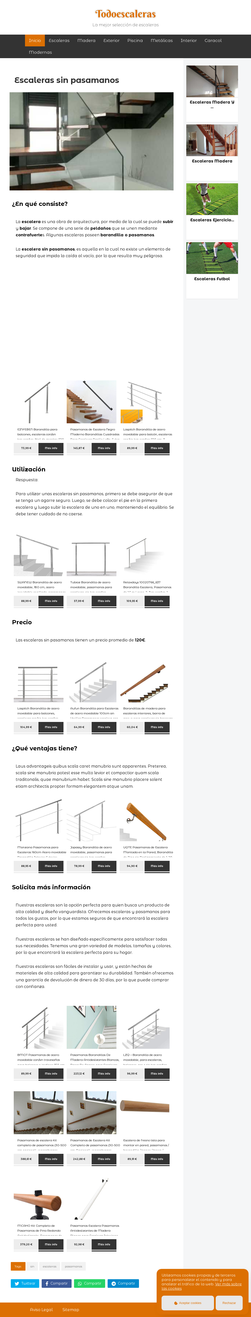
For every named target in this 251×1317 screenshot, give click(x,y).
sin (32, 1266)
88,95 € (26, 866)
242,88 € (79, 1159)
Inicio (35, 40)
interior (189, 40)
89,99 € (132, 448)
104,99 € (26, 727)
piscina (135, 40)
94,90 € (132, 866)
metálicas (162, 40)
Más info (51, 448)
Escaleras (59, 40)
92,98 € (79, 1244)
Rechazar (229, 1303)
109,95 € (132, 601)
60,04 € (132, 727)
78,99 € (79, 866)
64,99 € (79, 727)
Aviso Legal (41, 1309)
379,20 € (26, 1244)
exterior (111, 40)
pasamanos (73, 1266)
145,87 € (79, 448)
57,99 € (79, 601)
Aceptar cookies (187, 1303)
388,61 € (26, 1159)
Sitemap (71, 1309)
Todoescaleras (125, 13)
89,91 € (132, 1159)
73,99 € (26, 448)
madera (86, 40)
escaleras (49, 1266)
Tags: (18, 1266)
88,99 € (26, 601)
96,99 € (132, 1073)
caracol (213, 40)
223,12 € (79, 1073)
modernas (40, 52)
